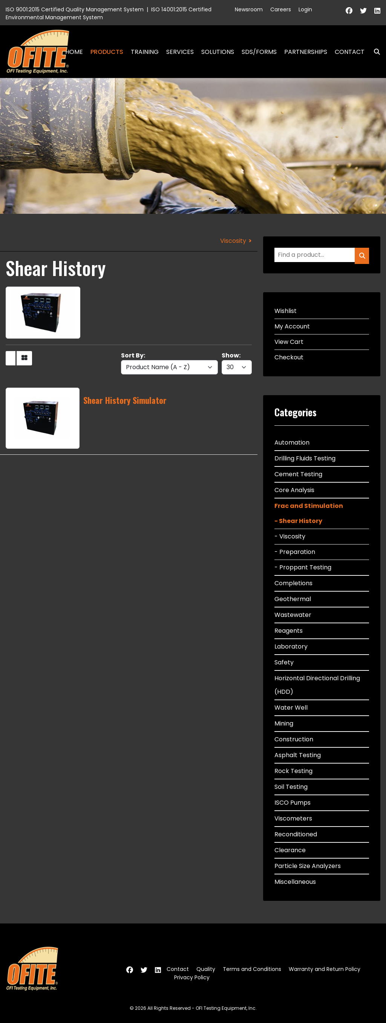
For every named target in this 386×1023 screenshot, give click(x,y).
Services (180, 52)
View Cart (288, 341)
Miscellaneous (295, 881)
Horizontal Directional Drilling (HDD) (317, 685)
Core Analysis (294, 490)
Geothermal (292, 599)
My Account (292, 326)
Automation (291, 442)
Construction (293, 739)
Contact (350, 52)
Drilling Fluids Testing (304, 458)
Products (106, 52)
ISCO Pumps (292, 802)
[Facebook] (349, 10)
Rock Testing (293, 771)
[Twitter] (363, 10)
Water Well (291, 707)
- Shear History (298, 521)
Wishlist (285, 311)
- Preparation (294, 552)
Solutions (217, 52)
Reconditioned (295, 834)
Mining (283, 723)
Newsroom (249, 9)
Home (74, 52)
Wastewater (292, 614)
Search (374, 51)
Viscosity (233, 240)
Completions (293, 583)
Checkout (288, 357)
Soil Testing (291, 786)
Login (305, 9)
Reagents (288, 630)
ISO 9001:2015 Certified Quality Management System (75, 9)
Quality (205, 969)
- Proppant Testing (302, 567)
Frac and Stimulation (308, 506)
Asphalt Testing (297, 755)
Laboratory (291, 646)
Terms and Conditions (252, 969)
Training (145, 52)
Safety (284, 662)
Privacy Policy (192, 977)
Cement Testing (298, 474)
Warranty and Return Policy (324, 969)
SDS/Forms (259, 52)
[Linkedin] (377, 10)
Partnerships (305, 52)
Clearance (290, 850)
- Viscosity (289, 536)
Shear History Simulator (125, 400)
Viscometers (293, 818)
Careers (280, 9)
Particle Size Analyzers (307, 866)
